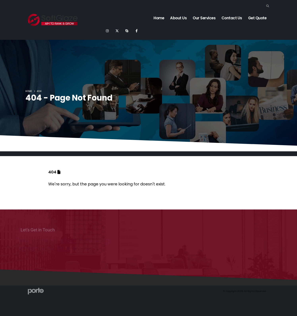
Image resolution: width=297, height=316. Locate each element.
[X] (117, 30)
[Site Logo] (52, 20)
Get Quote (257, 18)
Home (159, 18)
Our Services (204, 18)
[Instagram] (107, 30)
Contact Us (232, 18)
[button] (267, 6)
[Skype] (127, 30)
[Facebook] (136, 30)
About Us (178, 18)
